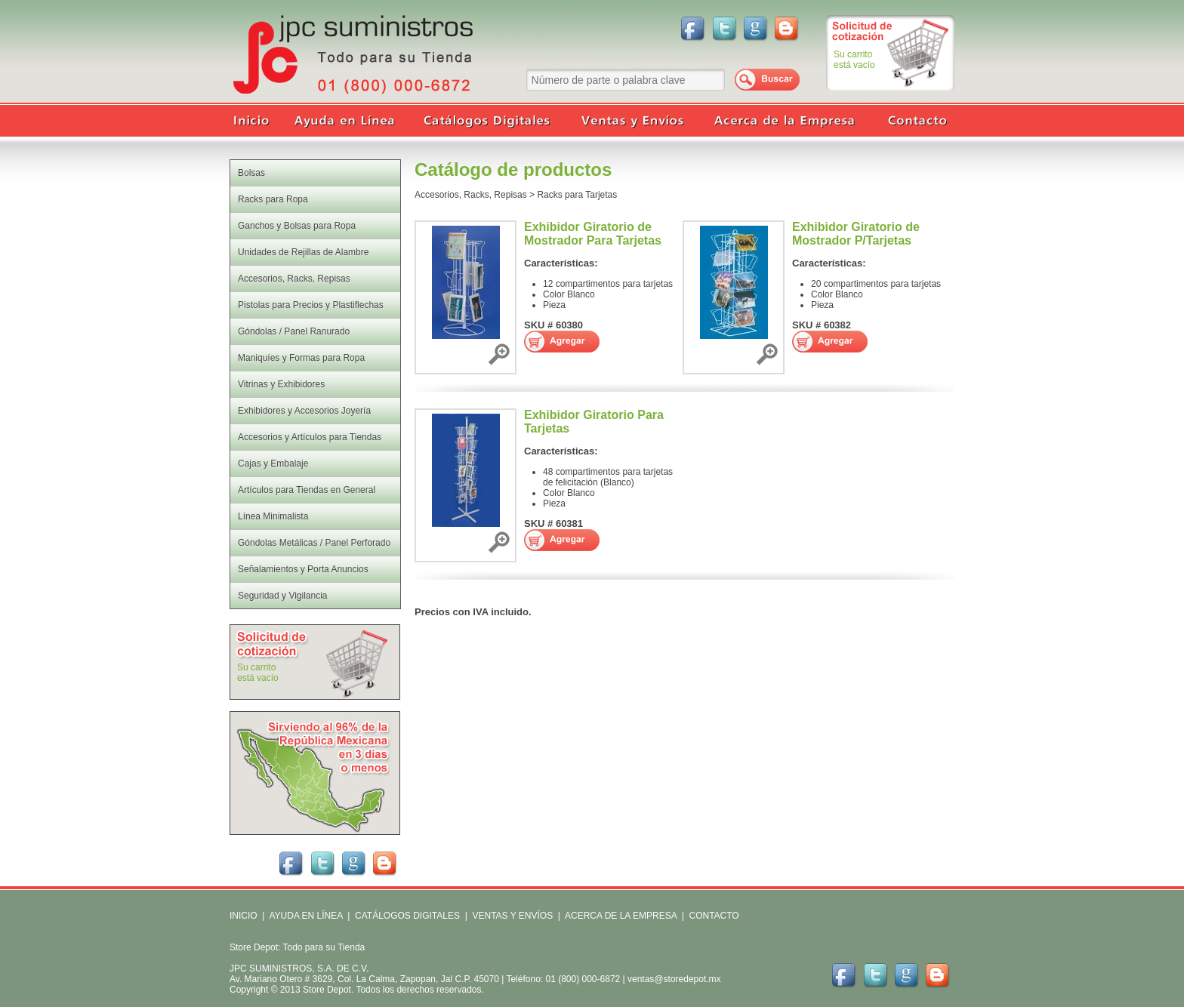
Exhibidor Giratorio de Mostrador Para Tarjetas (592, 233)
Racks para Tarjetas (577, 194)
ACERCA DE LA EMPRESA (620, 915)
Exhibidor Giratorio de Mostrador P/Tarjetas (856, 233)
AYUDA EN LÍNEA (305, 915)
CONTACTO (713, 915)
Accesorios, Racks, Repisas (471, 194)
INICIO (243, 915)
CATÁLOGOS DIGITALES (407, 915)
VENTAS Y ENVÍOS (511, 915)
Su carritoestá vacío (854, 59)
